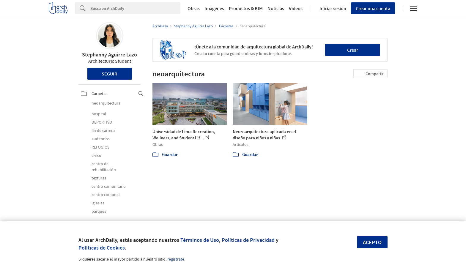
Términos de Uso (199, 239)
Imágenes (214, 8)
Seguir (109, 74)
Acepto (372, 242)
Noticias (275, 8)
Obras (194, 8)
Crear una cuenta (373, 8)
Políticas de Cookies (101, 247)
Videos (296, 8)
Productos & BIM (246, 8)
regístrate (175, 259)
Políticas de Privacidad (248, 239)
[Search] (135, 8)
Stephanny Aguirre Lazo (109, 54)
